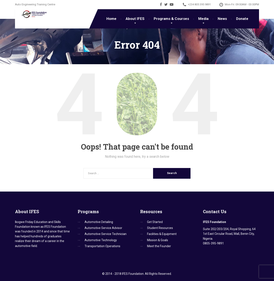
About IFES (135, 18)
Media (203, 18)
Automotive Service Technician (106, 234)
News (222, 18)
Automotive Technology (101, 240)
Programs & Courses (171, 18)
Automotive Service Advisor (103, 228)
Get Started (155, 222)
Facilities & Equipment (162, 234)
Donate (242, 18)
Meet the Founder (159, 246)
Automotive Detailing (99, 222)
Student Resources (160, 228)
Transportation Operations (102, 246)
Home (111, 18)
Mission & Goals (157, 240)
